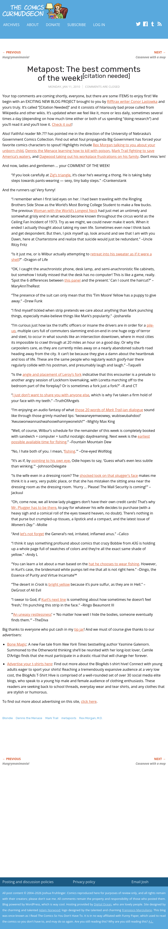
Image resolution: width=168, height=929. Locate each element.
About (32, 24)
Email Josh (140, 881)
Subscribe (76, 24)
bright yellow (59, 584)
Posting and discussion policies (28, 881)
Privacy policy (84, 881)
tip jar (79, 629)
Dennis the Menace (29, 718)
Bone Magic (16, 644)
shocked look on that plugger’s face (109, 475)
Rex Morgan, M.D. (91, 718)
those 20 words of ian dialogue (109, 409)
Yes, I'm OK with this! (130, 913)
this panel (73, 280)
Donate (53, 24)
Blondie (7, 718)
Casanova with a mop (151, 57)
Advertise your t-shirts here (29, 663)
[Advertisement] (54, 743)
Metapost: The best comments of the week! (84, 73)
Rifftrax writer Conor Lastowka (132, 101)
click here (89, 701)
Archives (11, 24)
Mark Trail (51, 718)
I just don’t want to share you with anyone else (50, 394)
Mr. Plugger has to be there (34, 507)
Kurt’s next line (53, 599)
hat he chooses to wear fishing (114, 563)
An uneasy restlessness (32, 614)
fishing (69, 451)
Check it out (61, 124)
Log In (99, 24)
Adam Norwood (49, 910)
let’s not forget (32, 533)
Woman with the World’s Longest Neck (65, 210)
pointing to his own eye (50, 460)
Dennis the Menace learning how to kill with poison (67, 150)
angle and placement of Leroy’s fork (51, 374)
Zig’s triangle (60, 175)
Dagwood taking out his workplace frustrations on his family (89, 156)
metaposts (68, 718)
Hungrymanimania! (15, 57)
